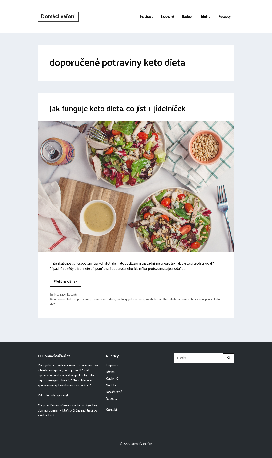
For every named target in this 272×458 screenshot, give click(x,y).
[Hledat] (228, 358)
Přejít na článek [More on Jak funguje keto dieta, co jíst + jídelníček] (65, 282)
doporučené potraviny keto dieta (94, 299)
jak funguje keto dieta (130, 299)
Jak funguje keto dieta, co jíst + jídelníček (118, 109)
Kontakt (111, 410)
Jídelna (205, 16)
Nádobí (187, 16)
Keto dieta (170, 299)
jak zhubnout (154, 299)
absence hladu (63, 299)
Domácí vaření (58, 16)
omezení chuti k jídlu (191, 299)
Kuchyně (167, 16)
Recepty (224, 16)
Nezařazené (114, 392)
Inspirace (146, 16)
